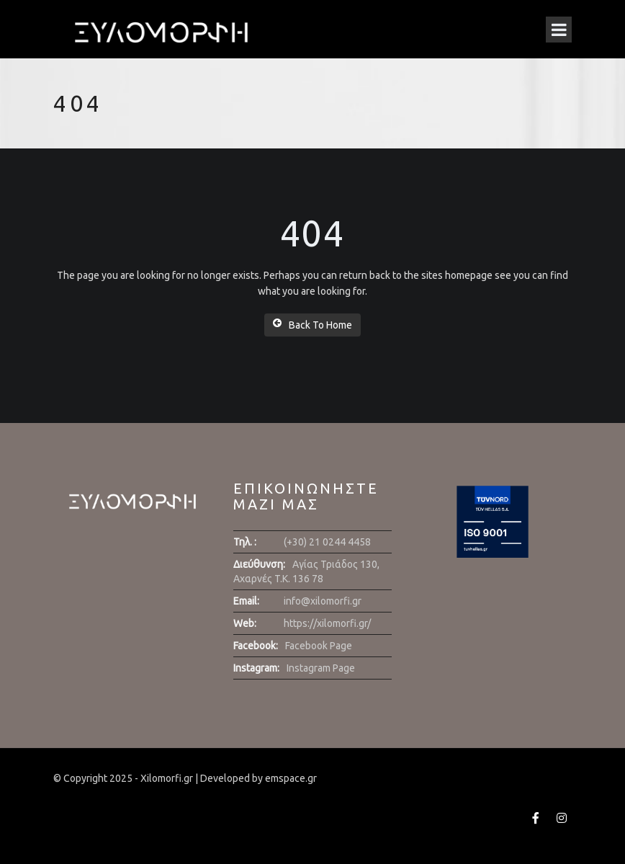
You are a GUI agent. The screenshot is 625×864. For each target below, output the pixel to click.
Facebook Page (318, 645)
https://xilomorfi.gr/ (327, 623)
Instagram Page (321, 668)
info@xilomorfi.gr (322, 601)
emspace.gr (291, 778)
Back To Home (312, 324)
